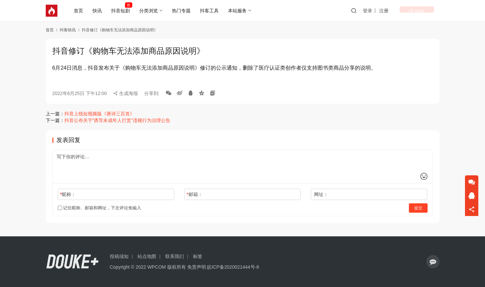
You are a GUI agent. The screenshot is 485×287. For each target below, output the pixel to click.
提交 (418, 208)
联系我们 (174, 256)
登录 (389, 10)
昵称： (68, 194)
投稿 (427, 10)
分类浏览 (150, 10)
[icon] (433, 261)
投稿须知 (119, 256)
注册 (405, 10)
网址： (321, 194)
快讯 (98, 10)
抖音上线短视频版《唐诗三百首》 (99, 113)
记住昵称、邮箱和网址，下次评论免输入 (100, 207)
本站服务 (239, 10)
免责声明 (196, 267)
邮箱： (194, 194)
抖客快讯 (68, 30)
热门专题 (183, 10)
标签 (197, 256)
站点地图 (147, 256)
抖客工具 (211, 10)
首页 (80, 10)
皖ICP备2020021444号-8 (233, 267)
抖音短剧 (122, 10)
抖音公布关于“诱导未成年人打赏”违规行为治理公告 (117, 120)
